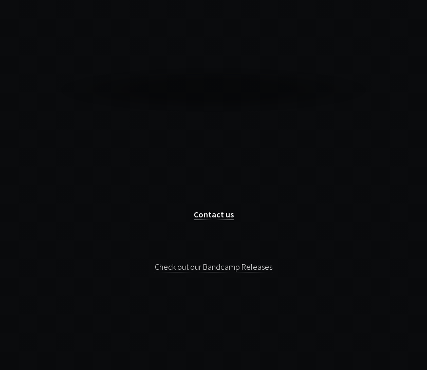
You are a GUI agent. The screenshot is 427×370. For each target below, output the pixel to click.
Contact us (214, 214)
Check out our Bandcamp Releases (213, 267)
